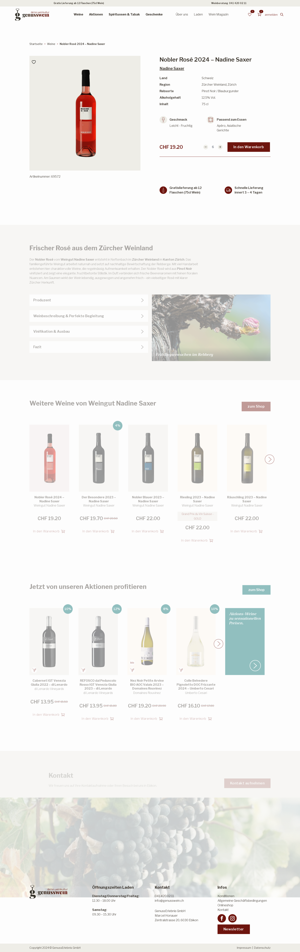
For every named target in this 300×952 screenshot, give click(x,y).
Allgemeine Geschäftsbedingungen (242, 900)
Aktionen (96, 14)
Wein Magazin (218, 14)
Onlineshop (225, 905)
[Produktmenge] (212, 147)
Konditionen (226, 896)
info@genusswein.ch (169, 900)
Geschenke (154, 14)
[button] (269, 451)
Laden (198, 14)
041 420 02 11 (237, 3)
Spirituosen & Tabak (124, 14)
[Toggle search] (282, 14)
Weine (78, 14)
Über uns (182, 14)
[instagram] (232, 918)
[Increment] (220, 147)
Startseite (36, 44)
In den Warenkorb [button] (46, 523)
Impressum (244, 947)
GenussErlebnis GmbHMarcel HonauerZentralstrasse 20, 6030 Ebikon (176, 915)
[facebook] (222, 918)
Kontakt (223, 910)
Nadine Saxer (172, 68)
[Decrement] (205, 147)
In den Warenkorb (248, 147)
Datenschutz (262, 947)
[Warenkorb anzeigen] (259, 14)
